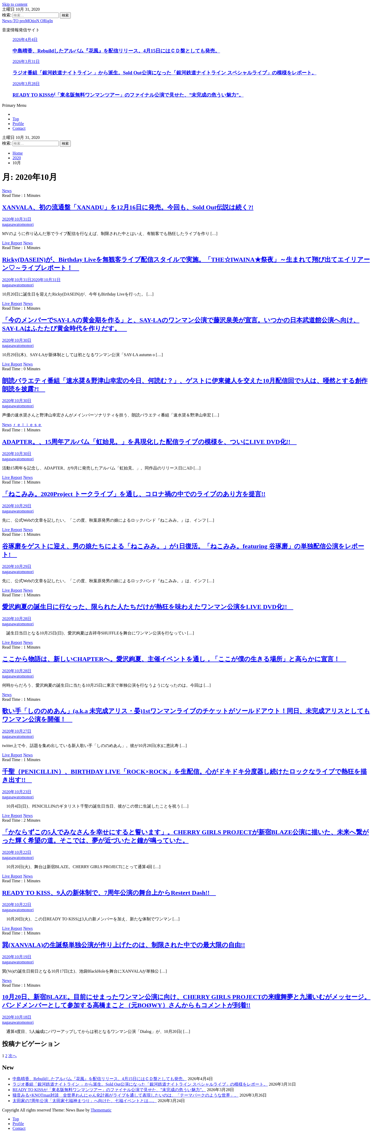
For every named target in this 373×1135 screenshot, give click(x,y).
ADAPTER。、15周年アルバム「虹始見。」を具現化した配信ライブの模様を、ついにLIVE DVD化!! (149, 441)
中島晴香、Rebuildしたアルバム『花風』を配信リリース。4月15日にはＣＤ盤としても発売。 (116, 51)
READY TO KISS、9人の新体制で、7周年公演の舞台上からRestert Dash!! (109, 892)
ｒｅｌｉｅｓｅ (27, 424)
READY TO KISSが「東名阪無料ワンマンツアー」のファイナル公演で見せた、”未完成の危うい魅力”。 (128, 95)
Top (16, 119)
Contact (19, 128)
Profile (18, 123)
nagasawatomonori (18, 224)
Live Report (12, 243)
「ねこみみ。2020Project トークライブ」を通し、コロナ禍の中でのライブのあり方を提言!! (133, 494)
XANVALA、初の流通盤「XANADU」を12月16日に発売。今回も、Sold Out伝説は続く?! (127, 207)
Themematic (101, 1110)
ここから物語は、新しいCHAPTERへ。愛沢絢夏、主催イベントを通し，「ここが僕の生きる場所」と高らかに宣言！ (174, 659)
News (6, 191)
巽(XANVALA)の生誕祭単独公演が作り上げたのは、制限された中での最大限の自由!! (123, 945)
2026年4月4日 (25, 39)
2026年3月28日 (26, 83)
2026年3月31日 (26, 61)
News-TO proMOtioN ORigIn (27, 21)
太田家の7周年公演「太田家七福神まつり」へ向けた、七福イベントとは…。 (85, 1100)
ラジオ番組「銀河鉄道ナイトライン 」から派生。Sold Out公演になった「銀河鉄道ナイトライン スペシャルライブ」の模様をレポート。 (165, 72)
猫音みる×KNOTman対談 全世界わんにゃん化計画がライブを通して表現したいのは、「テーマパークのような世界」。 (125, 1095)
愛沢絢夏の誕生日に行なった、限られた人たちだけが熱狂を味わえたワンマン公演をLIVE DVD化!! (147, 606)
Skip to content (14, 4)
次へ (12, 1056)
